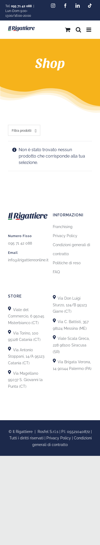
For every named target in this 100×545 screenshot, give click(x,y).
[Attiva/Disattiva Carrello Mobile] (67, 29)
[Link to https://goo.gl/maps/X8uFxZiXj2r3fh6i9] (9, 309)
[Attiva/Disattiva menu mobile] (89, 29)
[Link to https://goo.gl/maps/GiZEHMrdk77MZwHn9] (9, 372)
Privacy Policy (65, 236)
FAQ (56, 272)
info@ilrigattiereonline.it (28, 260)
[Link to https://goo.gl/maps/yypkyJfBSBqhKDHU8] (54, 337)
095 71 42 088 (20, 243)
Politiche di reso (67, 263)
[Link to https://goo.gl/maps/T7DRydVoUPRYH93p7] (54, 321)
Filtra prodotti (21, 131)
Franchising (63, 227)
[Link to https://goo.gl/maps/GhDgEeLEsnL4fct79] (9, 349)
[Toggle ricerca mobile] (78, 29)
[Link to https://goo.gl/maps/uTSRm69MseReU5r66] (9, 332)
